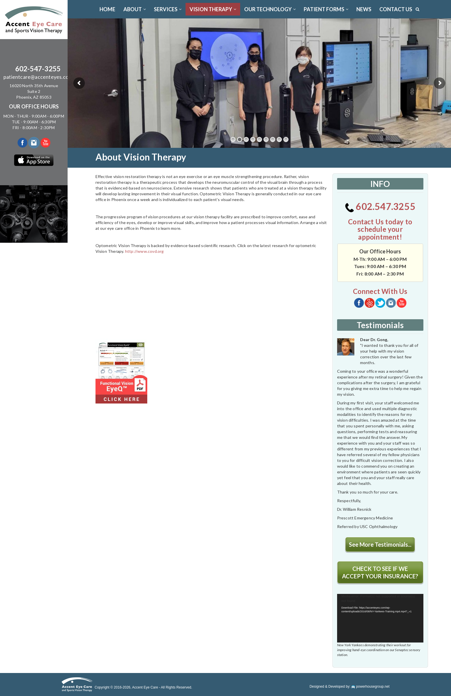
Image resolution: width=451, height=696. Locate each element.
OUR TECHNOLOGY (270, 9)
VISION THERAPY (213, 9)
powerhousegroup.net (370, 686)
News (363, 9)
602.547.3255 (380, 206)
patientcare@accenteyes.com (37, 77)
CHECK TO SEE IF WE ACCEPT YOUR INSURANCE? (380, 572)
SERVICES (167, 9)
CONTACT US (395, 9)
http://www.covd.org (144, 251)
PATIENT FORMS (326, 9)
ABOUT (134, 9)
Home (107, 9)
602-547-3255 (38, 68)
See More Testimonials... (380, 544)
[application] (380, 618)
